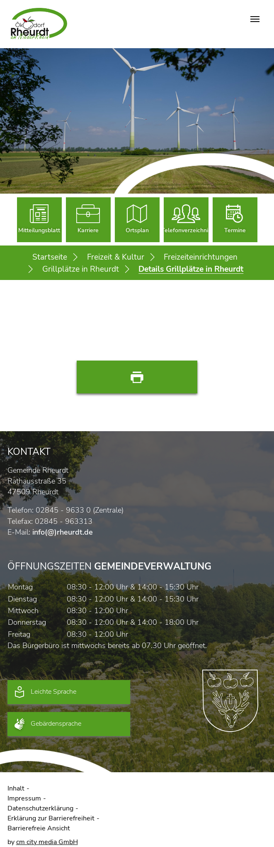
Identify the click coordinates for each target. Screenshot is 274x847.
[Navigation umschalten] (254, 19)
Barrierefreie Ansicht (38, 828)
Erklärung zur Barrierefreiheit (51, 818)
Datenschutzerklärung (40, 808)
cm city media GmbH (47, 842)
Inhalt (15, 788)
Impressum (24, 798)
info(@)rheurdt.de (62, 532)
